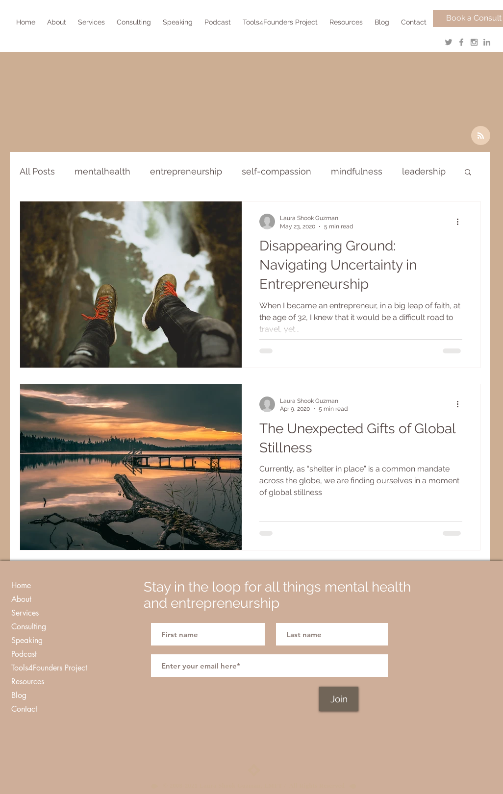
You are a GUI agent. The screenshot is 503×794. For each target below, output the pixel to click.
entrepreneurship (186, 171)
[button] (92, 22)
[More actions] (461, 221)
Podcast (24, 654)
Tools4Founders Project (49, 668)
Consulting (28, 626)
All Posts (37, 171)
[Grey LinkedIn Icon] (487, 42)
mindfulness (356, 171)
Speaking (27, 640)
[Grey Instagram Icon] (474, 42)
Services (25, 613)
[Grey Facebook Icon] (461, 42)
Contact (24, 709)
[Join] (338, 699)
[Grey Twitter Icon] (448, 42)
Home (21, 585)
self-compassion (276, 171)
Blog (18, 695)
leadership (424, 171)
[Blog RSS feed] (480, 136)
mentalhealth (102, 171)
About (21, 599)
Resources (27, 681)
